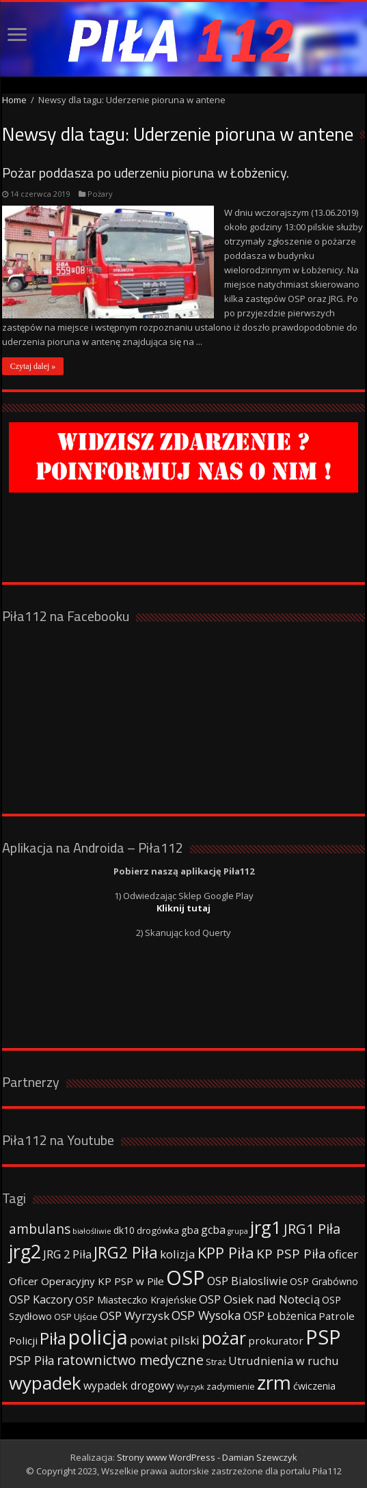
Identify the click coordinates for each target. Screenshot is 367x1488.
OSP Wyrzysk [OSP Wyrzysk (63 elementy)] (134, 1315)
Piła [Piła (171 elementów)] (53, 1338)
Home (14, 100)
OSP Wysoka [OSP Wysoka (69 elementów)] (206, 1315)
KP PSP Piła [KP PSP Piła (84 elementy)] (291, 1254)
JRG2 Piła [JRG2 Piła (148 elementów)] (126, 1252)
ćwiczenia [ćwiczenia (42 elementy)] (314, 1385)
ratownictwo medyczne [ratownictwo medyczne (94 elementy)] (130, 1360)
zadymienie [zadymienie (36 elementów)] (230, 1386)
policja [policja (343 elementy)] (98, 1336)
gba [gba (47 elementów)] (190, 1230)
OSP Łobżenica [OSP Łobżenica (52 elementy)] (279, 1315)
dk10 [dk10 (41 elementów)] (124, 1230)
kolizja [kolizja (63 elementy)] (177, 1254)
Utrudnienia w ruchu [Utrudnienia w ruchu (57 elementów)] (283, 1360)
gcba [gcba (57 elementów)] (213, 1229)
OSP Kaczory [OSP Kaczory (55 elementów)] (41, 1299)
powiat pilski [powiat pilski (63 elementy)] (165, 1340)
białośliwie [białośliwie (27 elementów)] (91, 1231)
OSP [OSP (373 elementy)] (185, 1277)
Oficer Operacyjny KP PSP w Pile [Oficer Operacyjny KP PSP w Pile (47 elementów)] (86, 1281)
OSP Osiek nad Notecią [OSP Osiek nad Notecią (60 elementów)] (259, 1299)
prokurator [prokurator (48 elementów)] (275, 1340)
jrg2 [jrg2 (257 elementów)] (25, 1251)
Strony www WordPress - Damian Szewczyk (207, 1457)
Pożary (100, 194)
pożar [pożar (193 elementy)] (224, 1337)
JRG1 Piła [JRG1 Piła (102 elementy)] (312, 1228)
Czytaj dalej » (33, 366)
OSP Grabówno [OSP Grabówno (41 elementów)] (324, 1281)
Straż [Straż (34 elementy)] (216, 1361)
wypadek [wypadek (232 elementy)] (45, 1382)
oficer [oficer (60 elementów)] (343, 1254)
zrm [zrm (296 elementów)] (274, 1382)
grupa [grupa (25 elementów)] (238, 1231)
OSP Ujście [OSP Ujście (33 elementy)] (76, 1317)
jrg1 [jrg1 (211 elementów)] (266, 1227)
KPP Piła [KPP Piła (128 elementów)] (226, 1253)
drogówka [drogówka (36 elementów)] (158, 1230)
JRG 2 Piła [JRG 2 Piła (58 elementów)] (67, 1254)
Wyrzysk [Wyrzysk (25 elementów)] (190, 1387)
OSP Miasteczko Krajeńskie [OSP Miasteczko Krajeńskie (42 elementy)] (136, 1299)
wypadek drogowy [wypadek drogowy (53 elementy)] (128, 1385)
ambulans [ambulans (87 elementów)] (39, 1229)
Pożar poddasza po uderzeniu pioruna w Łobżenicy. (145, 172)
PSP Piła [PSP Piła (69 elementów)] (32, 1360)
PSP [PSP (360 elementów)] (323, 1337)
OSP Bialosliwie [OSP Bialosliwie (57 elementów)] (247, 1281)
